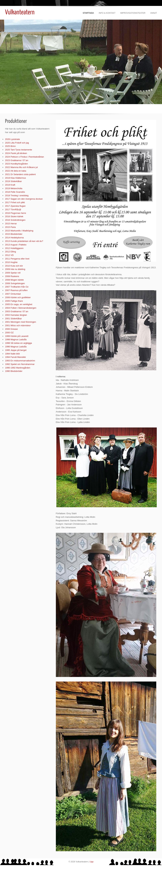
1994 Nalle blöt (12, 353)
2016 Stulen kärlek (14, 216)
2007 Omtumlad (13, 294)
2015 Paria (10, 227)
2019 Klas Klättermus (15, 178)
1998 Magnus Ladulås (16, 339)
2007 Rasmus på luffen (16, 290)
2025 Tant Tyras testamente (18, 149)
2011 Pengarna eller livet (17, 258)
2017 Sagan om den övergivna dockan (24, 199)
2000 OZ (9, 332)
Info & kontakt (107, 13)
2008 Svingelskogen (15, 283)
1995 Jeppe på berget (15, 350)
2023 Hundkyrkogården (16, 163)
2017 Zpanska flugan (15, 206)
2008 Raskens (12, 276)
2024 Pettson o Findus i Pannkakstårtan (24, 157)
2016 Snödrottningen (15, 220)
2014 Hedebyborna (14, 237)
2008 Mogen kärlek (14, 280)
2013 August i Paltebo (15, 244)
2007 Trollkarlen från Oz (17, 286)
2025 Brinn (10, 146)
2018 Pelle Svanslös (15, 192)
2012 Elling (10, 251)
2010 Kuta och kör (14, 266)
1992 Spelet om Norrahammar (20, 364)
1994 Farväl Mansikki (15, 357)
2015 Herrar (11, 223)
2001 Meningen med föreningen (20, 322)
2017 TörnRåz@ (13, 209)
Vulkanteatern (19, 12)
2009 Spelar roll (12, 272)
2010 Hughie (11, 262)
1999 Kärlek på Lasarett (16, 336)
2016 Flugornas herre (15, 213)
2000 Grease (11, 329)
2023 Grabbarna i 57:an (16, 160)
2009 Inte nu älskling (15, 269)
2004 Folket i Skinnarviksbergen (20, 308)
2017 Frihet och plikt (15, 202)
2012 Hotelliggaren (14, 248)
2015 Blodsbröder (13, 234)
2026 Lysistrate (12, 139)
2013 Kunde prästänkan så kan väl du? (24, 241)
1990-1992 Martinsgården (17, 367)
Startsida (88, 13)
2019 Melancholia (13, 188)
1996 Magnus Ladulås (16, 346)
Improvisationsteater (132, 13)
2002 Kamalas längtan (16, 315)
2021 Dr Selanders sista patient (20, 174)
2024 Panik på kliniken (16, 153)
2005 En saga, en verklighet (18, 304)
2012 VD (9, 255)
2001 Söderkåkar (13, 318)
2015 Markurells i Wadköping (19, 230)
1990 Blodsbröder (13, 371)
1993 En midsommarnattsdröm (20, 360)
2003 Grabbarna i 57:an (16, 311)
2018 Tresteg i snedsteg (17, 195)
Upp (91, 862)
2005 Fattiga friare (14, 301)
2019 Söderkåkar (13, 181)
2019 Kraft (10, 185)
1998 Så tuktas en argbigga (18, 343)
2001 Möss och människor (18, 325)
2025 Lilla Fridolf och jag (17, 142)
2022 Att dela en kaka (15, 171)
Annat (153, 13)
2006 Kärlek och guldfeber (18, 297)
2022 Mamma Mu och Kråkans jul (21, 167)
